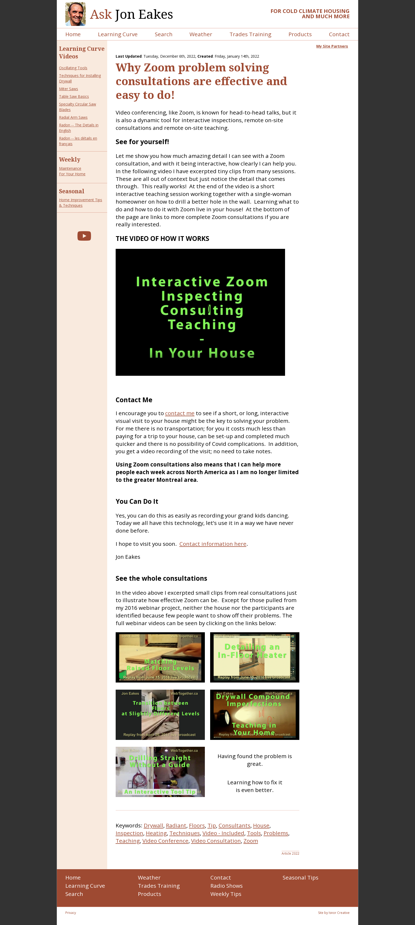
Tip (212, 825)
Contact (339, 34)
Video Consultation (216, 840)
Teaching (128, 840)
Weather (201, 34)
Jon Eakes (131, 14)
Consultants (234, 825)
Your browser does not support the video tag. (200, 312)
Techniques (184, 833)
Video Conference (165, 840)
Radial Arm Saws (73, 117)
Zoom (250, 840)
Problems (276, 833)
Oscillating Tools (73, 67)
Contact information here (212, 543)
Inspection (129, 833)
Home (73, 34)
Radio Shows (226, 885)
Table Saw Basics (74, 96)
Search (164, 34)
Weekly (69, 159)
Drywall (153, 825)
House (261, 825)
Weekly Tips (225, 893)
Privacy (70, 912)
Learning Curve (118, 34)
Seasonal (71, 191)
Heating (156, 833)
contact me (180, 413)
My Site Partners (332, 46)
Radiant (176, 825)
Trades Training (250, 34)
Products (300, 34)
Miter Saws (68, 88)
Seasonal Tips (300, 877)
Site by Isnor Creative (334, 912)
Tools (254, 833)
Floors (197, 825)
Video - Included (223, 833)
